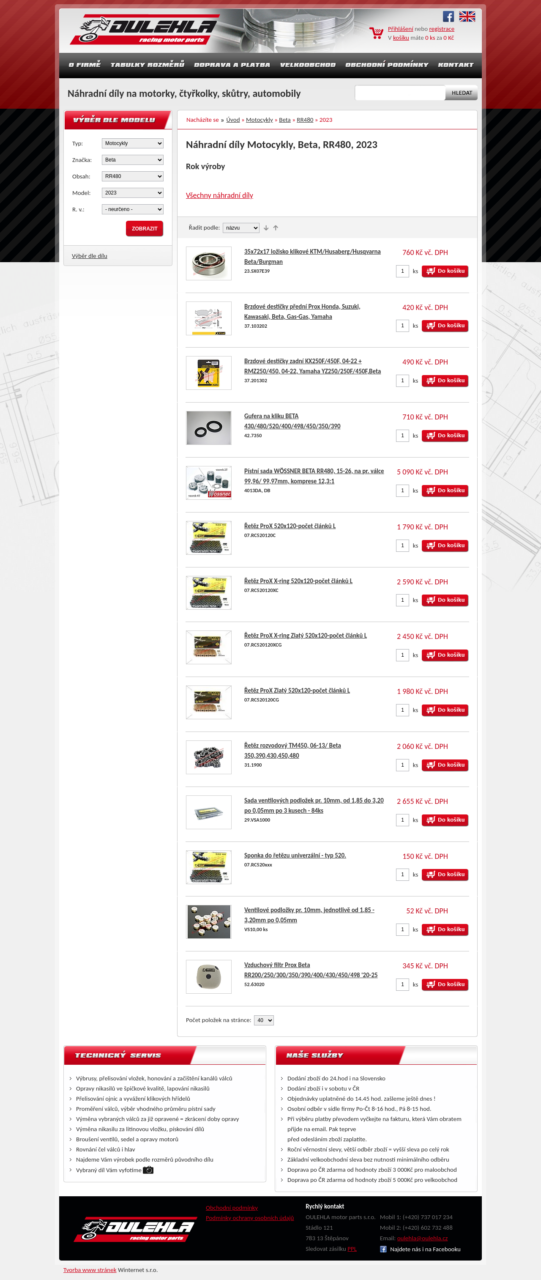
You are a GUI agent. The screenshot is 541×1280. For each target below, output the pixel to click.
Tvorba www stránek (90, 1270)
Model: (81, 193)
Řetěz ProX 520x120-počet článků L (290, 526)
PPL (352, 1249)
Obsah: (81, 176)
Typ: (77, 143)
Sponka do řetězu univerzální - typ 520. (295, 855)
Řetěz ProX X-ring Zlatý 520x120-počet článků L (305, 635)
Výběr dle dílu (89, 256)
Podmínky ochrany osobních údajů (250, 1218)
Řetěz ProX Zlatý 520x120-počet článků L (297, 690)
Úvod (233, 119)
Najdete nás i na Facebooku (420, 1249)
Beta (285, 119)
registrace (442, 29)
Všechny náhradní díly (219, 195)
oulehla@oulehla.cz (422, 1238)
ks (415, 271)
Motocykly (259, 119)
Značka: (82, 160)
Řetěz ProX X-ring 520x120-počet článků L (298, 581)
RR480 (305, 119)
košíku (401, 37)
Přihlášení (400, 29)
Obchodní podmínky (232, 1207)
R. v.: (78, 209)
